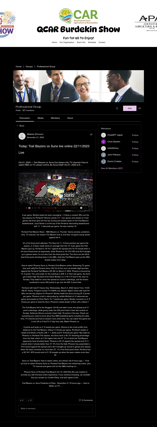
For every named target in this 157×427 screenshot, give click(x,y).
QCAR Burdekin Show (78, 29)
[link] (24, 118)
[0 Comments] (86, 400)
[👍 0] (21, 400)
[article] (56, 273)
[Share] (91, 134)
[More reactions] (29, 400)
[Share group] (139, 108)
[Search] (117, 108)
